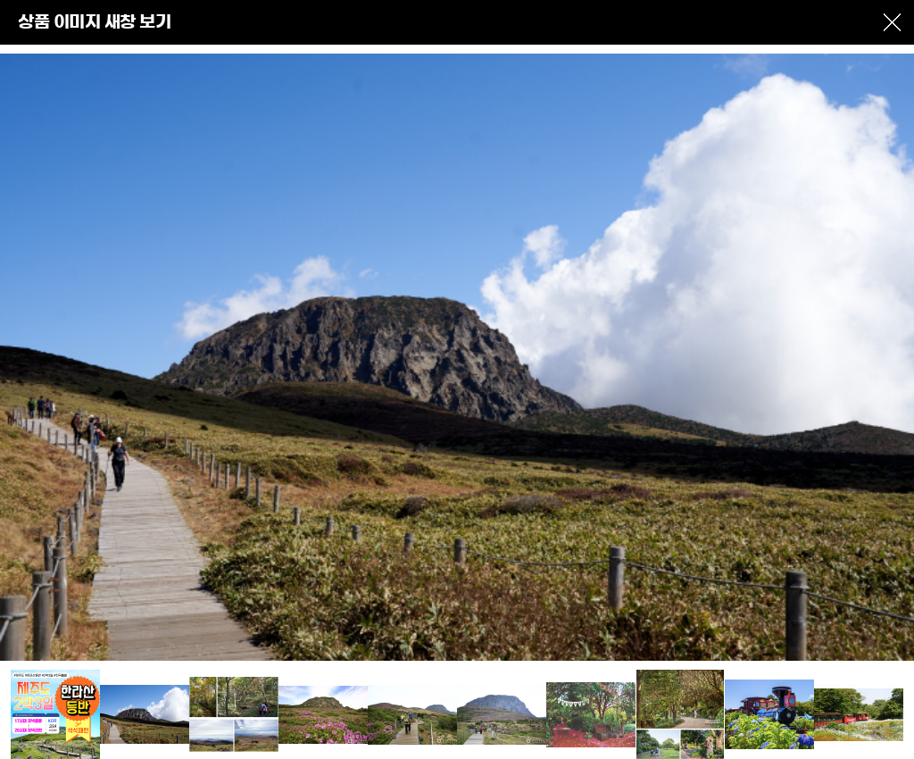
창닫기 (891, 22)
